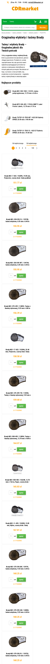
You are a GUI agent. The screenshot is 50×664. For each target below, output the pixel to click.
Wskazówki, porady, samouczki (11, 552)
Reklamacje (5, 564)
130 (32, 148)
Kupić (17, 189)
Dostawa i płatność (7, 555)
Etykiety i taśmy (33, 32)
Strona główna (6, 32)
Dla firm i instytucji (7, 573)
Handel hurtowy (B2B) (8, 558)
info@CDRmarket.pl (35, 2)
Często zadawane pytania (9, 561)
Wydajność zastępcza (8, 579)
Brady (25, 32)
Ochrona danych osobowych (10, 570)
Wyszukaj (43, 27)
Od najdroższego (17, 143)
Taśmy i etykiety (16, 32)
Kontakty (4, 549)
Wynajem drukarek (7, 576)
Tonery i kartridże (39, 661)
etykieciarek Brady (32, 485)
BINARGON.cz (34, 654)
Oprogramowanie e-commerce (21, 654)
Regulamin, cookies (7, 567)
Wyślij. (35, 509)
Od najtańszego (32, 143)
